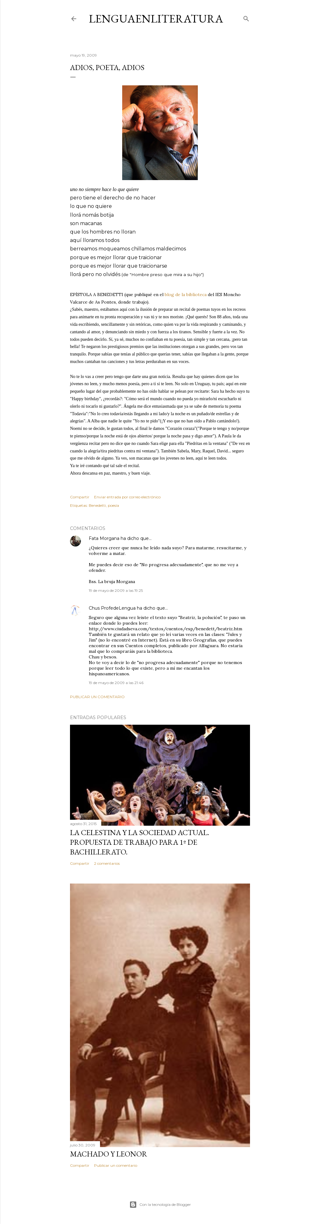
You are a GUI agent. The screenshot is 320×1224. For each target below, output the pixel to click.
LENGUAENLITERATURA (156, 18)
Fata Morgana (104, 538)
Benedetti (97, 505)
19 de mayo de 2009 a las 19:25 (116, 590)
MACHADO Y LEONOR (108, 1154)
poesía (113, 505)
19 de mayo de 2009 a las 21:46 (116, 682)
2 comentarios (107, 863)
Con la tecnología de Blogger (160, 1204)
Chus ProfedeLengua (112, 608)
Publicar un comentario (97, 696)
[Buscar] (246, 17)
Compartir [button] (79, 497)
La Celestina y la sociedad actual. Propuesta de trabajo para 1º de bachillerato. (139, 842)
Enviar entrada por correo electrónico (127, 497)
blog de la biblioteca (186, 294)
